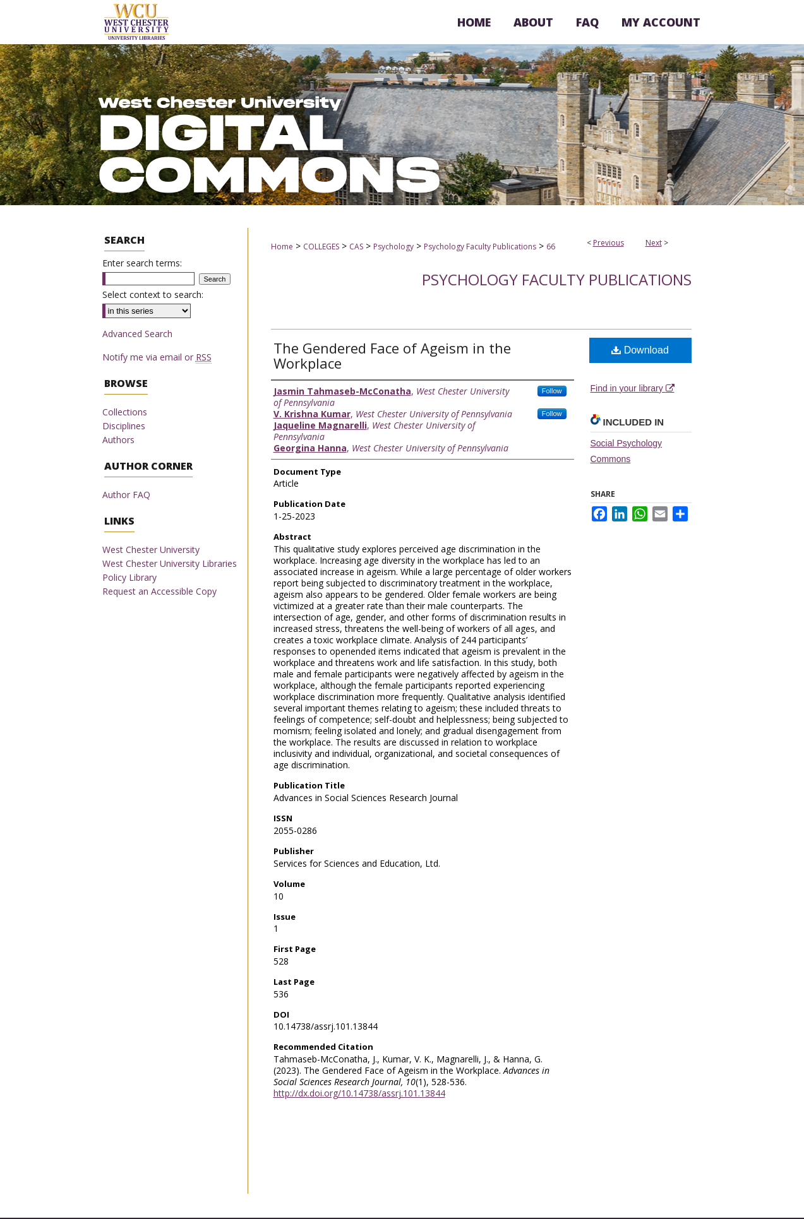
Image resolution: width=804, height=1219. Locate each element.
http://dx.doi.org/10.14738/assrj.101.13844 (359, 1093)
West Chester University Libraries (169, 563)
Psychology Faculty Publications (480, 246)
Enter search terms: (142, 263)
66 (550, 246)
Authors (118, 440)
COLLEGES (321, 246)
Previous (608, 242)
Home (282, 246)
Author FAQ (126, 495)
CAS (356, 246)
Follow (552, 391)
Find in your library (633, 388)
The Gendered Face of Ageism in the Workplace (392, 355)
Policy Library (129, 577)
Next (653, 242)
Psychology (393, 246)
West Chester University (151, 550)
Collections (124, 412)
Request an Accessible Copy (159, 591)
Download (640, 350)
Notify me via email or (157, 357)
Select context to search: (152, 294)
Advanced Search (137, 334)
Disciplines (123, 426)
